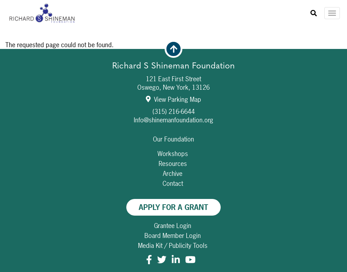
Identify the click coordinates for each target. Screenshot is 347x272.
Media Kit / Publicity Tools (173, 245)
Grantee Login (172, 225)
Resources (173, 163)
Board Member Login (172, 235)
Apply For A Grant (173, 207)
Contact (173, 183)
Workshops (173, 153)
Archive (172, 173)
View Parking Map (174, 99)
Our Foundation (173, 139)
